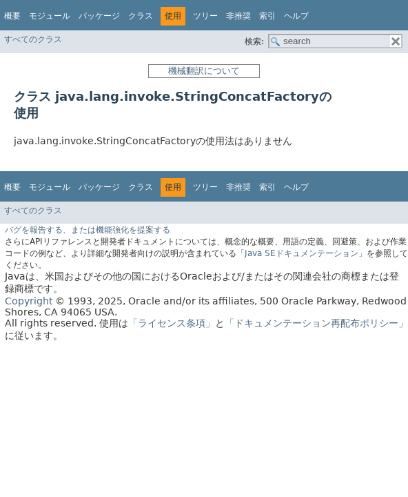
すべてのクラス (33, 39)
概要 (12, 16)
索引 (267, 16)
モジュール (49, 16)
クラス (140, 16)
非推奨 (238, 16)
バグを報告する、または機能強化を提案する (87, 230)
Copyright (28, 300)
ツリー (205, 16)
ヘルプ (296, 16)
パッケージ (99, 16)
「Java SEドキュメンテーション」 (301, 253)
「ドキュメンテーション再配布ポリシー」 (316, 323)
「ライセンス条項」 (171, 323)
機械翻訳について (204, 71)
